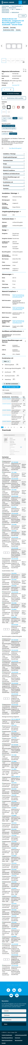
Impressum (17, 1037)
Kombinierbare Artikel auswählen (13, 98)
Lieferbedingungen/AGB (21, 1035)
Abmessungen (14, 167)
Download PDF (15, 85)
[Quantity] (8, 89)
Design (14, 163)
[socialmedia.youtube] (11, 995)
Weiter (5, 1024)
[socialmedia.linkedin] (14, 990)
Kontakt (4, 1043)
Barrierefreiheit (18, 1040)
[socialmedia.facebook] (8, 990)
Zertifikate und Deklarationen (14, 173)
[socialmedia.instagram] (20, 990)
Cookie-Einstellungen (7, 1035)
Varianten (18, 30)
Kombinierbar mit (14, 182)
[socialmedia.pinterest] (17, 995)
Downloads (13, 27)
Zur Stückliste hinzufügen (11, 93)
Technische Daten (14, 160)
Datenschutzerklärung (7, 1040)
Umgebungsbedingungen (14, 157)
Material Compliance (14, 170)
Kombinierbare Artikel (8, 30)
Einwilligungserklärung (7, 1037)
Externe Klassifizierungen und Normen (14, 178)
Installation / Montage (14, 154)
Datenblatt (5, 27)
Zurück (22, 15)
